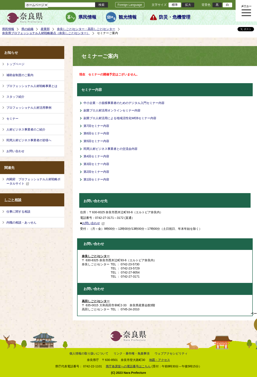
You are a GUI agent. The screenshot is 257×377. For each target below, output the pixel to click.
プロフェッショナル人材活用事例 (28, 107)
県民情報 (87, 17)
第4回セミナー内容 (96, 156)
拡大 (188, 4)
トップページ (15, 64)
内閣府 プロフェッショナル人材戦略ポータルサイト (33, 181)
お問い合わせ (15, 151)
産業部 (45, 29)
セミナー (12, 118)
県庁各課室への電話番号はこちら (128, 366)
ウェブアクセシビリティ (171, 353)
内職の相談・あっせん (21, 222)
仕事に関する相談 (18, 211)
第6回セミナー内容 (96, 133)
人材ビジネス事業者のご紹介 (25, 129)
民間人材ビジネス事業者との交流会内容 (110, 148)
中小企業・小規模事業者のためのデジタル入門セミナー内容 (124, 103)
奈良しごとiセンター (96, 256)
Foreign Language (130, 4)
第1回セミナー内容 (96, 179)
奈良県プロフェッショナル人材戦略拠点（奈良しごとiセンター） (46, 33)
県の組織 (27, 29)
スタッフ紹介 (15, 96)
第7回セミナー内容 (96, 126)
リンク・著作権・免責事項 (131, 353)
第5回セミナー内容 (96, 141)
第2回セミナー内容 (96, 171)
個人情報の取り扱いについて (88, 353)
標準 (175, 4)
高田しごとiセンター (96, 301)
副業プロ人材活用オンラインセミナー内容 (112, 110)
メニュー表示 (246, 10)
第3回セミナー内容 (96, 164)
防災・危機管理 (174, 17)
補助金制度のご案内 (19, 75)
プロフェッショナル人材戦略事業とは (31, 86)
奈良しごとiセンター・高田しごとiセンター (86, 29)
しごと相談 (12, 200)
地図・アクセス (159, 360)
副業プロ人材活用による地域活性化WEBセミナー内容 (120, 118)
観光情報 (128, 17)
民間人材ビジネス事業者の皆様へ (28, 140)
